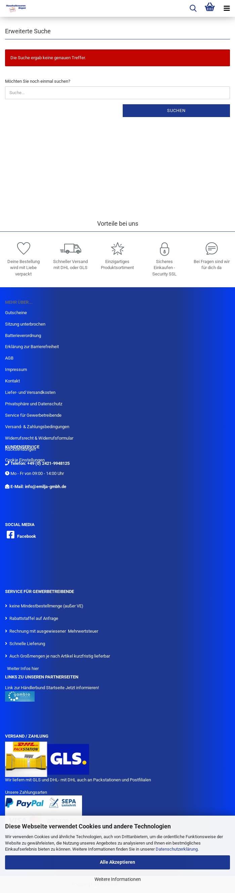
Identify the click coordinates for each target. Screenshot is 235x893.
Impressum (16, 369)
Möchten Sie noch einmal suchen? (37, 81)
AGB (9, 358)
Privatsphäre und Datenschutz (33, 403)
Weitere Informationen (117, 879)
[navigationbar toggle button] (226, 8)
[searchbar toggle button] (193, 8)
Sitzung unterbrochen (25, 324)
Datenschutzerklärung (177, 849)
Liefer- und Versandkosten (30, 392)
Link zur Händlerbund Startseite (35, 687)
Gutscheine (16, 312)
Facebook (26, 536)
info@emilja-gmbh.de (45, 486)
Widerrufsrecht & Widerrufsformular (39, 438)
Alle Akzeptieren (117, 862)
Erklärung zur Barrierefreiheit (32, 346)
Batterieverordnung (23, 335)
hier (35, 668)
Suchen (176, 110)
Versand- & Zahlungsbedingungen (37, 426)
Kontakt (12, 380)
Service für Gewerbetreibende (33, 415)
